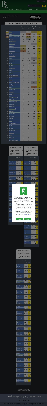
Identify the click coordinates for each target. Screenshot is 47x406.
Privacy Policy (27, 214)
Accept (20, 219)
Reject (27, 219)
